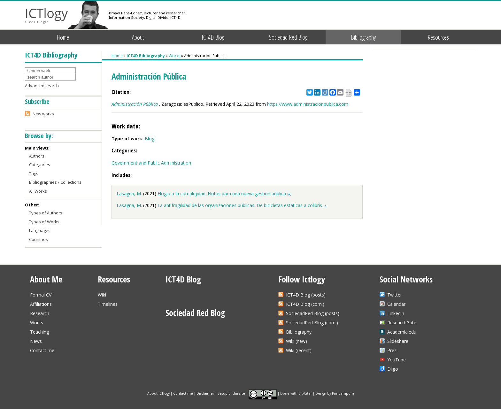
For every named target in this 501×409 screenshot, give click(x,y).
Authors (36, 156)
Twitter (394, 295)
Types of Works (44, 222)
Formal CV (40, 295)
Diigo (392, 369)
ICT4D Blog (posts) (306, 295)
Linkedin (395, 313)
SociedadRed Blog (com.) (312, 323)
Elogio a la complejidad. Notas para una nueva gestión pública (222, 193)
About (138, 37)
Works (174, 55)
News (36, 341)
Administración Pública (135, 104)
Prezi (392, 350)
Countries (38, 239)
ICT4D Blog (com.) (305, 304)
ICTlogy (46, 16)
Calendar (396, 304)
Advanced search (42, 86)
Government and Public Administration (151, 163)
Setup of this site (231, 393)
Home (63, 37)
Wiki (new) (296, 341)
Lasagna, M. (129, 193)
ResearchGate (401, 323)
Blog (149, 138)
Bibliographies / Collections (55, 182)
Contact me (42, 350)
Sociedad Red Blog (288, 37)
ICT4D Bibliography (146, 55)
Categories (39, 164)
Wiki (102, 295)
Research (39, 313)
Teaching (39, 332)
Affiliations (41, 304)
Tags (33, 173)
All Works (38, 191)
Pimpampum (343, 393)
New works (43, 114)
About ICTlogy (158, 393)
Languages (39, 230)
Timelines (108, 304)
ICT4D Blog (213, 37)
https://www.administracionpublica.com (307, 104)
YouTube (396, 360)
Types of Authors (45, 213)
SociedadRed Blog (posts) (312, 313)
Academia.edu (401, 332)
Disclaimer (205, 393)
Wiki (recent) (299, 350)
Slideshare (397, 341)
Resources (438, 37)
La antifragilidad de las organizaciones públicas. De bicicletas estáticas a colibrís (240, 205)
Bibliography (363, 37)
